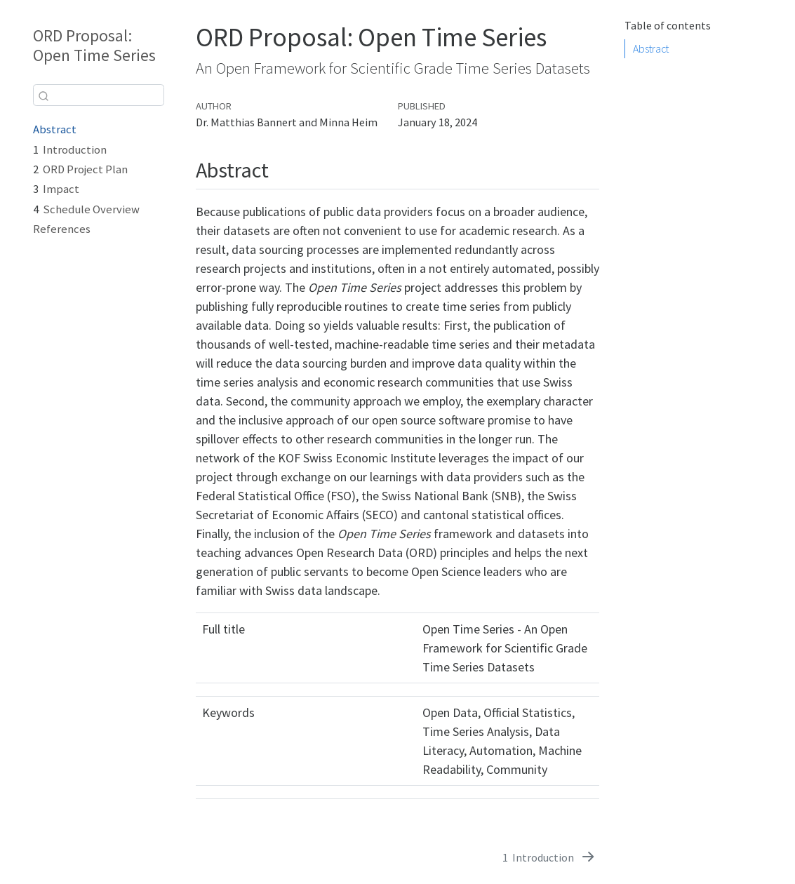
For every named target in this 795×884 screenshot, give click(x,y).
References (62, 229)
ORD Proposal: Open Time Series (94, 45)
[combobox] (98, 95)
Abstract (54, 129)
